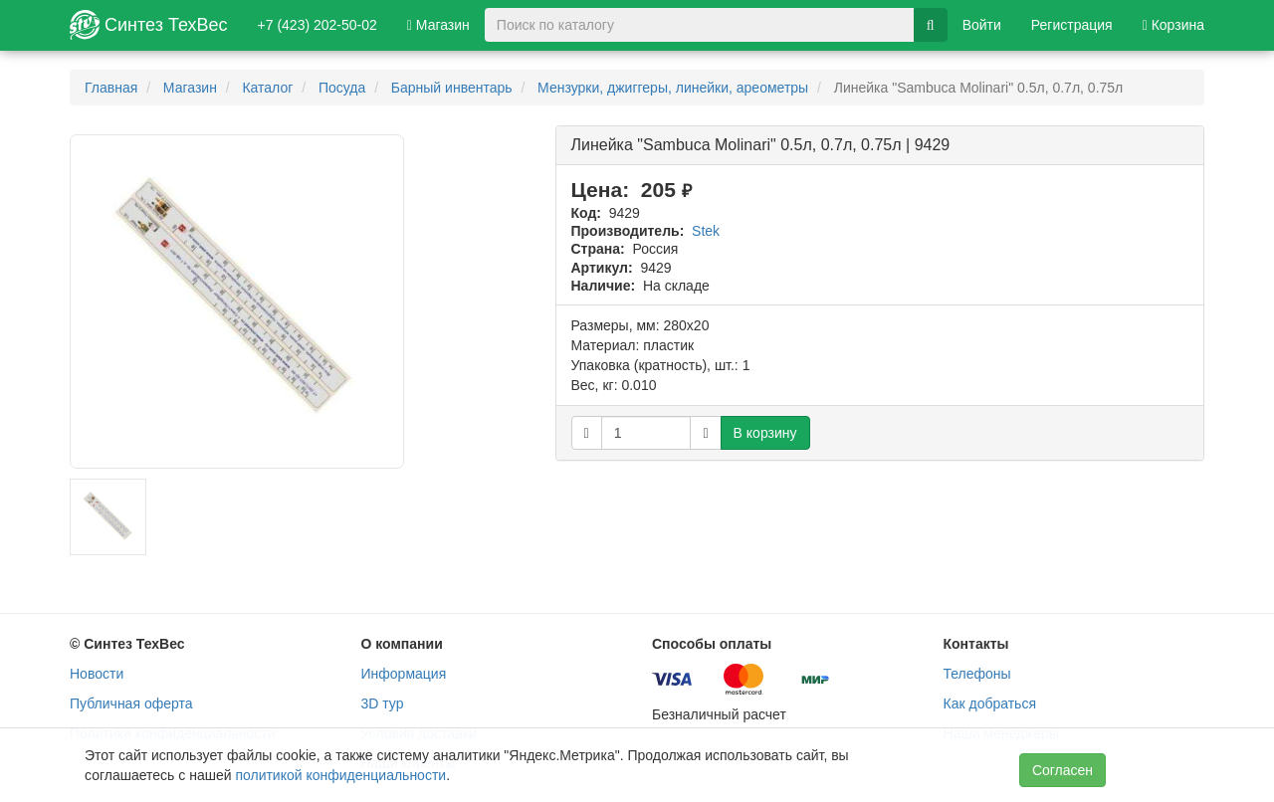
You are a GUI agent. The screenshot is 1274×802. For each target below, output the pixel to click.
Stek (706, 231)
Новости (96, 674)
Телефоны (977, 674)
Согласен (1062, 770)
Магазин (438, 25)
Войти (981, 25)
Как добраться (990, 703)
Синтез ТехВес (149, 25)
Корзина (1173, 25)
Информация (404, 674)
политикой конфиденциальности (340, 775)
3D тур (382, 703)
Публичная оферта (131, 703)
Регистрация (1072, 25)
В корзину (765, 433)
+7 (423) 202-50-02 (317, 25)
